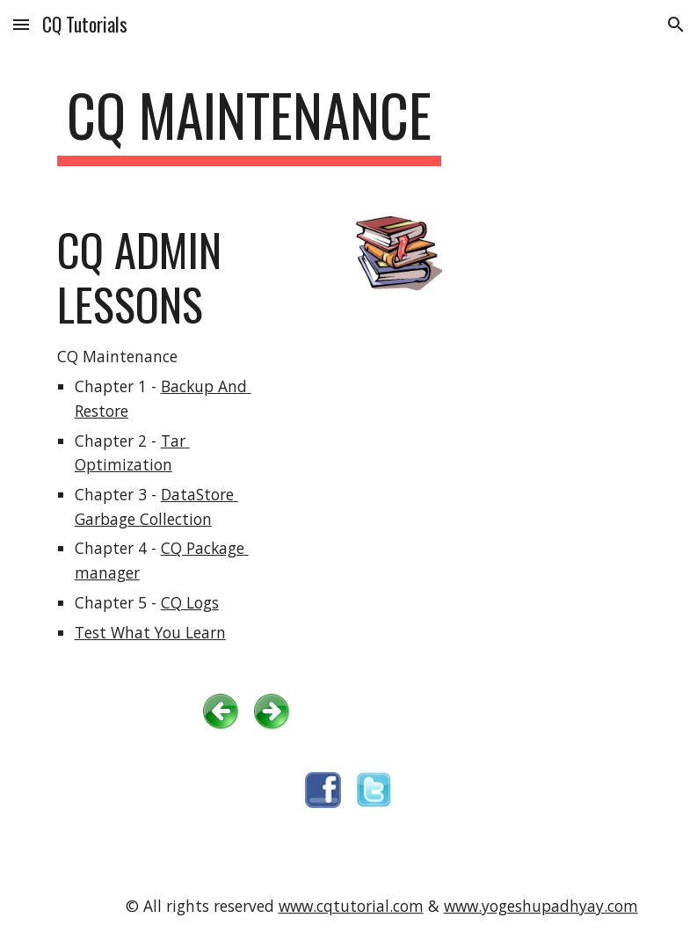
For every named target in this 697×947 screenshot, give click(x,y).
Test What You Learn (150, 632)
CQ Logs (190, 602)
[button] (21, 24)
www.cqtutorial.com (351, 905)
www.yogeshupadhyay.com (541, 905)
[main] (249, 123)
